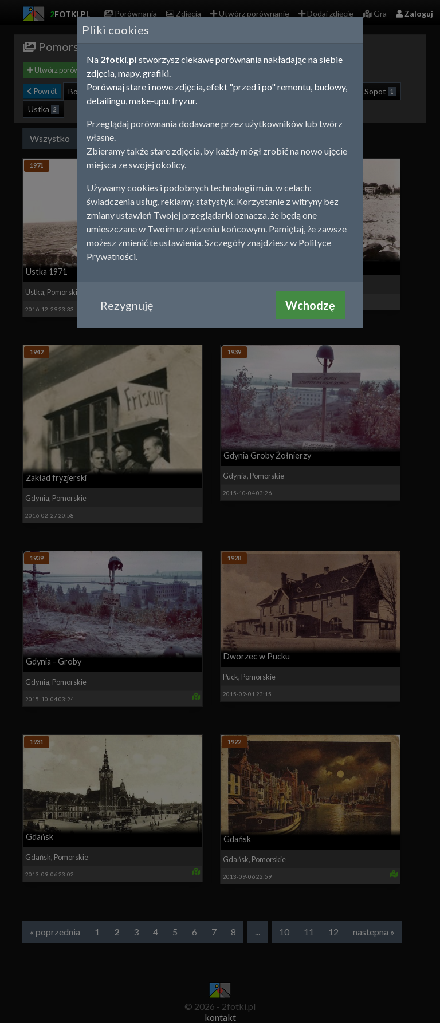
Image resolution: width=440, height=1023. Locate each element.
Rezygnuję (126, 305)
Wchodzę (310, 305)
